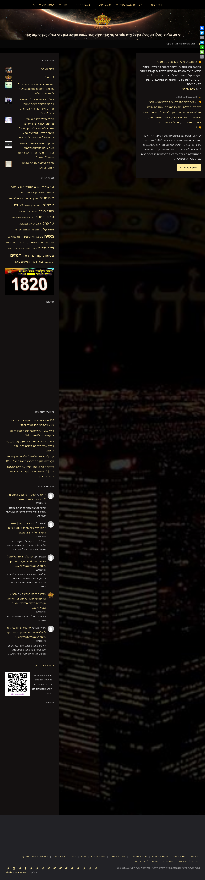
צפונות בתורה (114, 856)
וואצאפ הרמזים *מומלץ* (27, 856)
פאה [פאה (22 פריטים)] (8, 242)
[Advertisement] (30, 356)
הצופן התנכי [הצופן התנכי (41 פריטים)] (45, 217)
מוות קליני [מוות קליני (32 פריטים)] (47, 229)
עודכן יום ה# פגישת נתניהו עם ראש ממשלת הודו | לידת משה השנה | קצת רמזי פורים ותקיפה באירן (30, 471)
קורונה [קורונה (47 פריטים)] (36, 255)
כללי (182, 61)
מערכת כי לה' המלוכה (34, 594)
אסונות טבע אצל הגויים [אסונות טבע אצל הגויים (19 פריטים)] (20, 198)
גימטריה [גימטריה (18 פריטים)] (22, 211)
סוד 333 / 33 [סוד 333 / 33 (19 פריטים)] (14, 237)
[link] (34, 4)
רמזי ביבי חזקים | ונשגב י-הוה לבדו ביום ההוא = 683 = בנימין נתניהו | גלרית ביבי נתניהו (26, 528)
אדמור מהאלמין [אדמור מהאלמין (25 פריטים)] (44, 192)
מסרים (174, 61)
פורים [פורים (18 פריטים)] (34, 248)
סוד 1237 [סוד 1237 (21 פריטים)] (49, 242)
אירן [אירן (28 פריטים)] (35, 198)
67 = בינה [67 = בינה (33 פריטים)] (17, 187)
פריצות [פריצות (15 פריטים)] (21, 248)
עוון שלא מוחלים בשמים (163, 112)
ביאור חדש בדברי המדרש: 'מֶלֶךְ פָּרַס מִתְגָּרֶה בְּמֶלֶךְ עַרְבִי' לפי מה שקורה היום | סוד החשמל (30, 446)
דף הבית (49, 76)
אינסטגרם (167, 861)
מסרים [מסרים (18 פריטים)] (18, 229)
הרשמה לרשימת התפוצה (142, 861)
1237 (67, 856)
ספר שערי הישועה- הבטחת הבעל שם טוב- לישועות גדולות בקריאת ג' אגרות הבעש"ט (36, 89)
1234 (78, 856)
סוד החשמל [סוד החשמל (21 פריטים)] (37, 242)
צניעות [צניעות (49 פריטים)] (48, 255)
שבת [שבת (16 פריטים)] (41, 262)
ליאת (43, 494)
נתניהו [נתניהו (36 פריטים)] (26, 236)
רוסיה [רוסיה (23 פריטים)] (26, 255)
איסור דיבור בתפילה (185, 102)
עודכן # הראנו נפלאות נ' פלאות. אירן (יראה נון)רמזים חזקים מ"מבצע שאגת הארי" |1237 (26, 561)
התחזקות (192, 61)
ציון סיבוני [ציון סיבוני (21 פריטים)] (12, 248)
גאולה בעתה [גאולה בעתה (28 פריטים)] (46, 211)
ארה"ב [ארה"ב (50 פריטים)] (48, 205)
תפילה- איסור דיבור (168, 122)
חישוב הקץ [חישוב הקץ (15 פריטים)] (16, 217)
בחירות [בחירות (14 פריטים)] (27, 206)
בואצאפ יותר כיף (44, 665)
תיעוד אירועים (158, 856)
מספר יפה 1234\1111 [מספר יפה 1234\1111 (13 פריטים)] (31, 230)
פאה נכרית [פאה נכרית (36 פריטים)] (46, 248)
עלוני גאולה (162, 61)
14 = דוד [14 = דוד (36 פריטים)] (48, 187)
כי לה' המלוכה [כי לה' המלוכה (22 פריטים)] (27, 223)
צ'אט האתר (47, 69)
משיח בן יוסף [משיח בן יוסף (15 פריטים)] (37, 237)
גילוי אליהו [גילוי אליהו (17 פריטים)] (32, 211)
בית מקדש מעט (164, 102)
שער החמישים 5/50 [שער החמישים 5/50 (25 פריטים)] (26, 261)
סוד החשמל (178, 856)
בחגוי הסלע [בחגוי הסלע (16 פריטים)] (36, 206)
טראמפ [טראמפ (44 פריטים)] (48, 223)
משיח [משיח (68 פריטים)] (49, 236)
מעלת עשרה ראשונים (189, 112)
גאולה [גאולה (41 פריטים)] (18, 205)
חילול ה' (187, 107)
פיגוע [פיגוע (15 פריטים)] (28, 248)
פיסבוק (196, 861)
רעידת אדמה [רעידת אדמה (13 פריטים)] (49, 262)
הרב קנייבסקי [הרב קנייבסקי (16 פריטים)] (28, 217)
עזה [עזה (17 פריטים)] (14, 242)
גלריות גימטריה (136, 856)
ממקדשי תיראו (155, 107)
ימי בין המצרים (173, 107)
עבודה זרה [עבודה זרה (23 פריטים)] (23, 242)
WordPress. (15, 872)
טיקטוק (182, 861)
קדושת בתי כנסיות (181, 117)
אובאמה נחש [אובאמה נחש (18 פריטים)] (27, 192)
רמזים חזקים (93, 856)
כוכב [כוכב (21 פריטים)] (38, 223)
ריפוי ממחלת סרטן (191, 122)
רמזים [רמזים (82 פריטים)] (15, 255)
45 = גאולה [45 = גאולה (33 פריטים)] (33, 187)
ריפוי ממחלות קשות (159, 117)
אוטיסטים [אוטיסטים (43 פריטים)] (46, 198)
